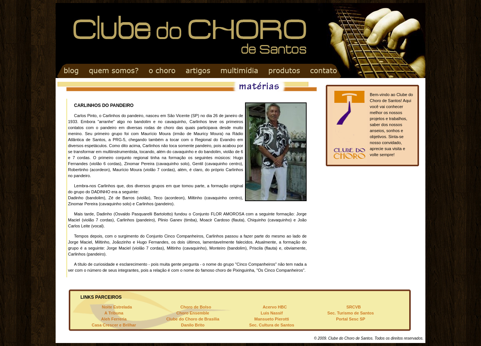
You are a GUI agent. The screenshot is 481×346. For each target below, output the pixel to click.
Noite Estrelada (117, 307)
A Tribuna (113, 313)
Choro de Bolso (195, 307)
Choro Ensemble (192, 313)
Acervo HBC (275, 307)
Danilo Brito (192, 325)
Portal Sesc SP (350, 319)
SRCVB (353, 307)
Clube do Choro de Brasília (192, 319)
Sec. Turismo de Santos (350, 313)
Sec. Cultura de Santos (271, 325)
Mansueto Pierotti (271, 319)
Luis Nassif (272, 313)
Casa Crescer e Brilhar (114, 325)
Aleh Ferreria (114, 319)
